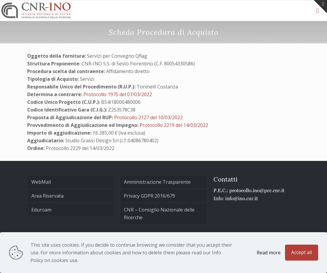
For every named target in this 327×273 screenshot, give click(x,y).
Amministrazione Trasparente (157, 182)
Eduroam (41, 209)
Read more (269, 252)
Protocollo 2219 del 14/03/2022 (174, 125)
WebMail (41, 182)
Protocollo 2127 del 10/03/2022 (148, 117)
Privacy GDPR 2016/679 (149, 196)
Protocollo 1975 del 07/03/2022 (117, 94)
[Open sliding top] (320, 6)
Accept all (301, 252)
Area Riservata (47, 196)
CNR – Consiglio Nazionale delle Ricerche (159, 213)
